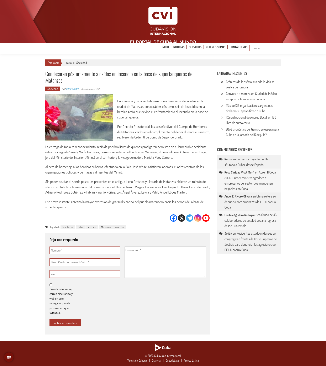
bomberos (68, 227)
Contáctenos (238, 47)
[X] (181, 218)
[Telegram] (189, 218)
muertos (119, 227)
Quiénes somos (215, 47)
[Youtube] (206, 218)
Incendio (92, 227)
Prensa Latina (191, 360)
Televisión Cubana (137, 360)
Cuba (80, 227)
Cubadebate (172, 360)
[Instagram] (197, 218)
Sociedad (81, 63)
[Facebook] (173, 218)
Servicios (195, 47)
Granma (156, 360)
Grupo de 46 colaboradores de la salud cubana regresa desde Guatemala (250, 220)
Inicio (165, 47)
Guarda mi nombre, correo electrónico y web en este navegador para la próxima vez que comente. (61, 301)
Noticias (179, 47)
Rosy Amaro (72, 89)
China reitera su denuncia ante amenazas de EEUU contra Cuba (250, 201)
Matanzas (106, 227)
